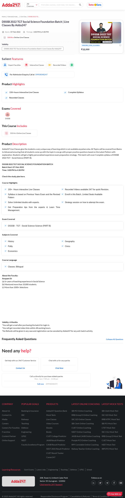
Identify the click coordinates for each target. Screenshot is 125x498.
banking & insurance (30, 411)
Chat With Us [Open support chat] (114, 494)
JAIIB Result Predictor (55, 440)
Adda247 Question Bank (56, 411)
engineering (26, 432)
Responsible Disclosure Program (54, 496)
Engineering (53, 470)
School (89, 470)
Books (49, 432)
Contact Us (20, 368)
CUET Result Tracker (55, 453)
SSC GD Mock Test (109, 415)
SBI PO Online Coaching (82, 411)
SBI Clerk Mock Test (110, 411)
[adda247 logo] (18, 481)
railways (25, 419)
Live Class (23, 16)
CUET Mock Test (109, 440)
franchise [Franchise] (6, 432)
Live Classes (51, 419)
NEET (23, 440)
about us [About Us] (6, 411)
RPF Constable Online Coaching (85, 444)
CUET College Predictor (56, 436)
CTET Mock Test (108, 428)
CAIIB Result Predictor (55, 444)
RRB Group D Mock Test (112, 436)
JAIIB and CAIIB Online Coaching (86, 436)
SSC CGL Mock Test (110, 432)
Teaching (64, 470)
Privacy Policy (117, 496)
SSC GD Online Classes (81, 419)
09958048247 (41, 74)
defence (24, 428)
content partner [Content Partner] (9, 436)
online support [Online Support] (8, 440)
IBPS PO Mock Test (110, 449)
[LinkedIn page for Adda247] (93, 483)
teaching (25, 423)
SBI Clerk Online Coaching (83, 423)
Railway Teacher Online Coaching (85, 449)
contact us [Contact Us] (6, 415)
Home (4, 16)
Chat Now (59, 368)
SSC (23, 415)
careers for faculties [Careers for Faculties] (11, 428)
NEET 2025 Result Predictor (58, 449)
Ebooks (49, 428)
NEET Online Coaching (81, 432)
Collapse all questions (114, 339)
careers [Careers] (5, 423)
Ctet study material (13, 16)
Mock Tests (51, 415)
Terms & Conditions (100, 496)
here (23, 176)
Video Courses (52, 423)
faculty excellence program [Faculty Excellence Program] (32, 444)
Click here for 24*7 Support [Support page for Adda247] (51, 484)
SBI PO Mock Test (109, 423)
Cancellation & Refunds (80, 496)
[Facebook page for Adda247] (114, 483)
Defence (73, 470)
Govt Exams (29, 470)
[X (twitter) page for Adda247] (100, 483)
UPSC (23, 436)
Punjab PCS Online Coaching (84, 440)
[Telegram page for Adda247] (107, 483)
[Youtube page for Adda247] (121, 483)
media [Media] (4, 419)
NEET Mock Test (108, 444)
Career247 (50, 457)
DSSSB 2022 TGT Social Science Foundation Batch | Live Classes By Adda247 (32, 49)
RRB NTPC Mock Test (111, 419)
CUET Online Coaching (81, 428)
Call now (41, 383)
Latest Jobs (41, 470)
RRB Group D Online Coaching (84, 415)
